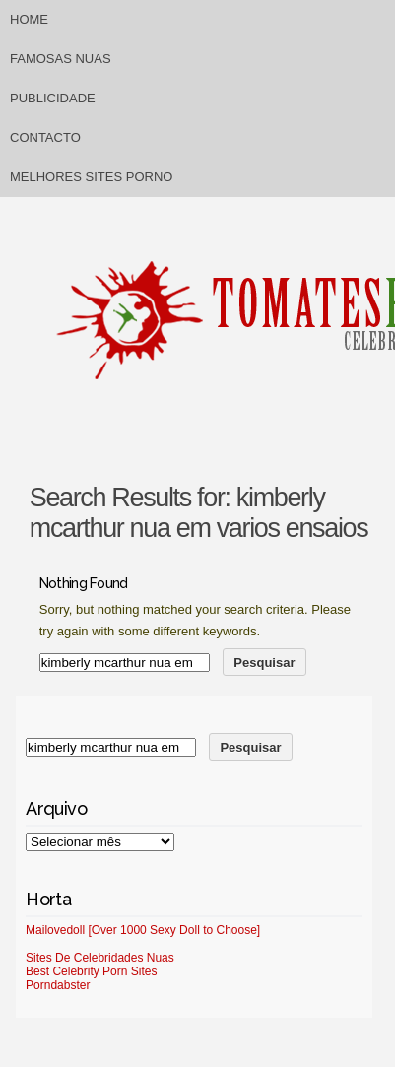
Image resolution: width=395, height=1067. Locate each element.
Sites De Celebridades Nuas (100, 958)
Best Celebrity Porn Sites (91, 971)
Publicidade (53, 98)
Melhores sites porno (91, 176)
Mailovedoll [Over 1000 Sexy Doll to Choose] (143, 930)
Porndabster (58, 985)
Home (29, 19)
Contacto (45, 137)
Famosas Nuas (60, 58)
